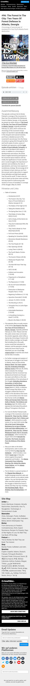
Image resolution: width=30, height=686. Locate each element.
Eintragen (24, 644)
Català (7, 573)
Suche (14, 6)
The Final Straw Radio (12, 488)
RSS (8, 502)
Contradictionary (7, 528)
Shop (9, 6)
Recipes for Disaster (17, 530)
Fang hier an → (23, 621)
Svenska (14, 568)
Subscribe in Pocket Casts (19, 80)
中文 (15, 559)
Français (5, 554)
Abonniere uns (25, 1)
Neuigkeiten (6, 509)
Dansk (20, 568)
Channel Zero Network (14, 473)
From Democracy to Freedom (12, 525)
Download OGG (9, 102)
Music (9, 518)
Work (15, 528)
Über (25, 6)
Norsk (4, 575)
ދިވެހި (11, 573)
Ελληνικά (16, 556)
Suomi (22, 556)
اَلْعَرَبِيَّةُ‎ (4, 568)
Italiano (16, 552)
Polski (10, 556)
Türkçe (4, 563)
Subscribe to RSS (10, 77)
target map (13, 455)
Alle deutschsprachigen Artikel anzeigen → (14, 8)
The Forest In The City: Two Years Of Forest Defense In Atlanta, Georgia (15, 124)
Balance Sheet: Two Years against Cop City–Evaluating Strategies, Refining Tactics (15, 367)
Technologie (15, 509)
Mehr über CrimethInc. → (19, 611)
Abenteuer (10, 504)
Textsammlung (11, 4)
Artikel (4, 502)
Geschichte (15, 506)
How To (22, 506)
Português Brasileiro (15, 554)
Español (10, 552)
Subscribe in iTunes (19, 77)
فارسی (9, 563)
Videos (4, 518)
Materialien (20, 4)
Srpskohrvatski (7, 566)
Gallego (16, 573)
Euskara (17, 561)
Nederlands (16, 563)
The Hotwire (10, 542)
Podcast (4, 537)
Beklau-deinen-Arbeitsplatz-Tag (12, 521)
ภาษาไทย (5, 571)
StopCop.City (9, 463)
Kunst (4, 504)
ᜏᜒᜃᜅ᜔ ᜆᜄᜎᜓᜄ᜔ (11, 575)
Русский (5, 556)
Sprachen (20, 6)
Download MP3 (9, 98)
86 (27, 133)
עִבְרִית (25, 568)
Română (21, 566)
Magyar (23, 561)
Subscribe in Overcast (10, 80)
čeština (11, 561)
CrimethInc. (5, 1)
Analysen (17, 504)
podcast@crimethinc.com (12, 71)
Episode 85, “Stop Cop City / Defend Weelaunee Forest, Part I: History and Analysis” (16, 418)
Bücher (3, 4)
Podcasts (4, 6)
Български (9, 559)
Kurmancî (22, 573)
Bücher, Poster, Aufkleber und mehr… (14, 547)
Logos (14, 518)
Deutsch (22, 552)
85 (22, 133)
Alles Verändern (22, 518)
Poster (16, 516)
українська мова (15, 571)
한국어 (15, 566)
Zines (3, 516)
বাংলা (9, 568)
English (4, 552)
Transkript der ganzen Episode (11, 105)
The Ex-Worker (7, 540)
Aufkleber (22, 516)
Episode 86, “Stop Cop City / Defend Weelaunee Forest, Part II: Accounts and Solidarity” (16, 433)
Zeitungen (9, 516)
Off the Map (13, 535)
